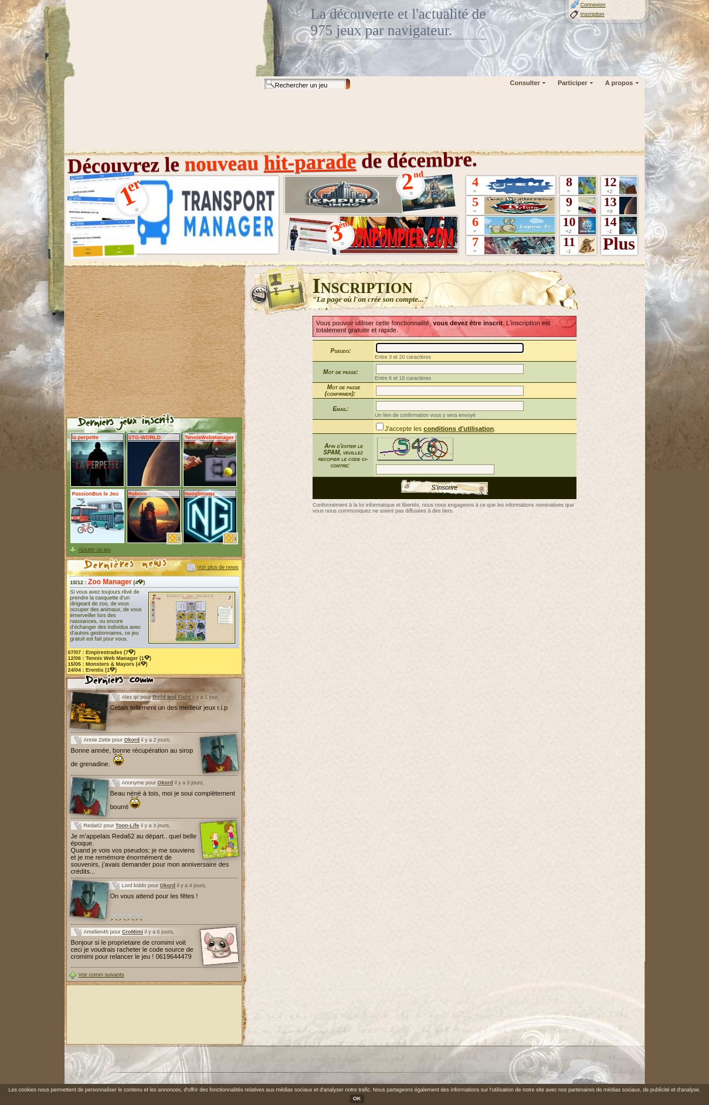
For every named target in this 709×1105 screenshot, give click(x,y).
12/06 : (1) (109, 658)
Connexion (593, 5)
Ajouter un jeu (95, 549)
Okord (132, 740)
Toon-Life (127, 825)
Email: (340, 409)
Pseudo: (341, 351)
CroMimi (132, 932)
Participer (573, 82)
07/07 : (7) (102, 652)
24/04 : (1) (92, 670)
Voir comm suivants (101, 975)
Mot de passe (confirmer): (342, 390)
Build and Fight (171, 697)
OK (357, 1098)
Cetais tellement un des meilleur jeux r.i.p (169, 707)
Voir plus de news (218, 567)
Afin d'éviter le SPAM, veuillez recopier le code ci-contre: (343, 456)
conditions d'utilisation (458, 428)
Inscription (593, 14)
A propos (619, 82)
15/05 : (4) (108, 664)
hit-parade (309, 162)
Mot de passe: (340, 372)
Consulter (525, 82)
